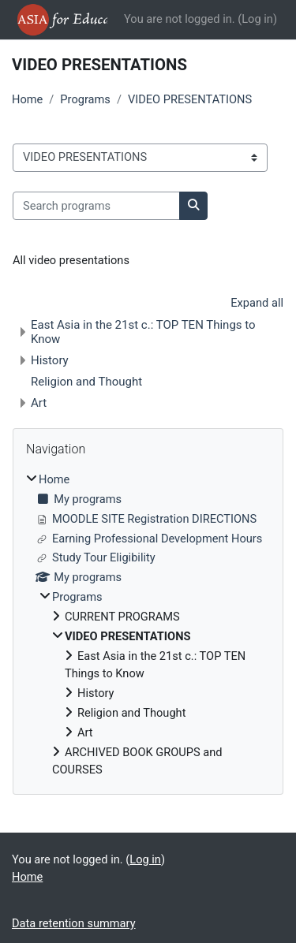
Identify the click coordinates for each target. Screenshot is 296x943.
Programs (85, 99)
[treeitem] (148, 625)
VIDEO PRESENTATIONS (190, 99)
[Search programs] (96, 206)
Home (27, 99)
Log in (257, 19)
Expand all (256, 303)
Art (39, 403)
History (50, 360)
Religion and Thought (86, 382)
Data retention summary (74, 923)
